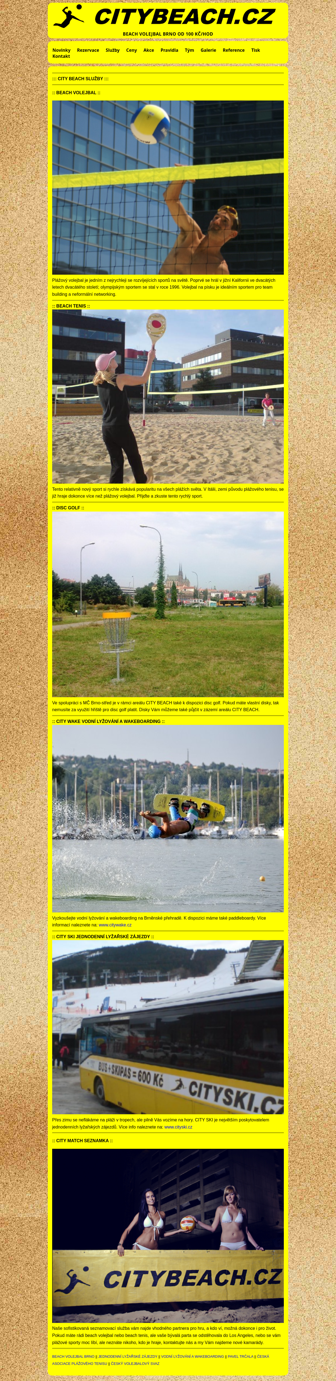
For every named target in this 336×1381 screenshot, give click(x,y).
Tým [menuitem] (189, 50)
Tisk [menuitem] (255, 50)
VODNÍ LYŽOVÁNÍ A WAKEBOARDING (192, 1356)
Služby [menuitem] (113, 50)
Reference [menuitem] (233, 50)
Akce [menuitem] (148, 50)
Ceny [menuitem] (131, 50)
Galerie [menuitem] (208, 50)
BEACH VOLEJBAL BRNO (73, 1356)
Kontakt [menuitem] (61, 56)
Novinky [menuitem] (61, 50)
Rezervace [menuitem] (88, 50)
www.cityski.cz (178, 1127)
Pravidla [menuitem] (169, 50)
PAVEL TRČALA (240, 1356)
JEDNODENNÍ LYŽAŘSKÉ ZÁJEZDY (127, 1356)
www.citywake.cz (115, 925)
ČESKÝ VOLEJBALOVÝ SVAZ (135, 1364)
